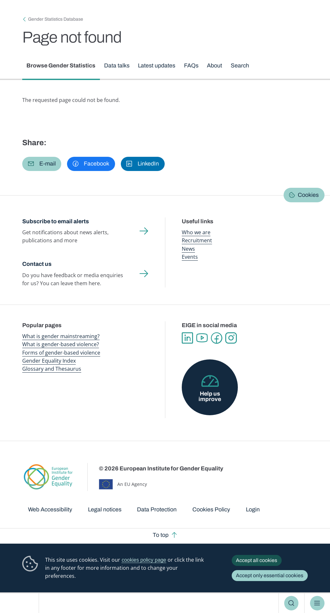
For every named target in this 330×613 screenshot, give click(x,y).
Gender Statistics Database (55, 19)
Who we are (196, 232)
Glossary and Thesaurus (51, 368)
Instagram (231, 338)
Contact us (37, 264)
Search (291, 603)
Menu (317, 603)
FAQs (191, 65)
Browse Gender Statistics (61, 65)
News (188, 248)
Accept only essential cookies (269, 575)
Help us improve (210, 396)
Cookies (308, 195)
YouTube (202, 338)
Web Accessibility (50, 509)
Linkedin (187, 338)
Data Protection (157, 509)
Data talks (117, 65)
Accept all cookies (256, 560)
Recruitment (197, 240)
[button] (41, 164)
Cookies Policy (211, 509)
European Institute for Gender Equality (22, 603)
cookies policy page (143, 560)
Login (253, 509)
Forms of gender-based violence (61, 352)
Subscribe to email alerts (55, 221)
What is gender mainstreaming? (61, 336)
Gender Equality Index (49, 360)
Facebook (216, 338)
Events (190, 256)
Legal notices (104, 509)
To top (161, 535)
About (214, 65)
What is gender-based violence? (60, 344)
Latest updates (157, 65)
